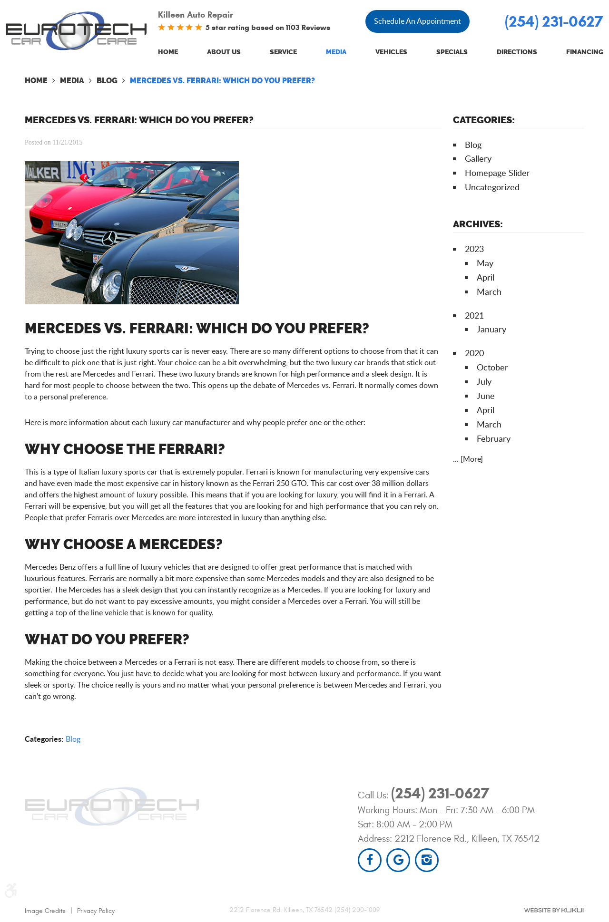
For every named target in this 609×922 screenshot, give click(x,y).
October (492, 367)
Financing (584, 52)
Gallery (478, 158)
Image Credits (45, 911)
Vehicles (391, 52)
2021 (474, 315)
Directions (517, 52)
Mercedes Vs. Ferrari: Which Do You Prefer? (222, 80)
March (489, 291)
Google (398, 860)
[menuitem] (168, 52)
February (494, 438)
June (486, 395)
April (485, 277)
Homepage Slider (497, 172)
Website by (553, 910)
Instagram (427, 860)
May (485, 263)
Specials (452, 52)
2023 (474, 248)
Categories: (484, 120)
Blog (107, 80)
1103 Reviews (308, 27)
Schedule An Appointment (417, 21)
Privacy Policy (96, 911)
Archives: (478, 224)
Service (283, 52)
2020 (474, 353)
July (484, 381)
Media (336, 52)
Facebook (370, 860)
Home (168, 52)
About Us (224, 52)
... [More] (468, 459)
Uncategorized (492, 187)
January (491, 329)
